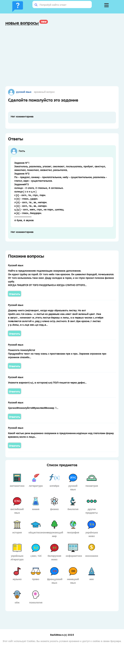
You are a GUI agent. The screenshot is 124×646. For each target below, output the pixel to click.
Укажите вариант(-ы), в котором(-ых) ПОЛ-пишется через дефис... (47, 382)
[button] (106, 4)
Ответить (14, 293)
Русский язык (23, 91)
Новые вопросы (22, 22)
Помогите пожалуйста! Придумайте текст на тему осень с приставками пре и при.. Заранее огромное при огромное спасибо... (57, 353)
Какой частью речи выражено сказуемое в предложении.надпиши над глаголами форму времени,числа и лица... (61, 434)
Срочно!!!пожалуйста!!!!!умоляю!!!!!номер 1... (33, 407)
